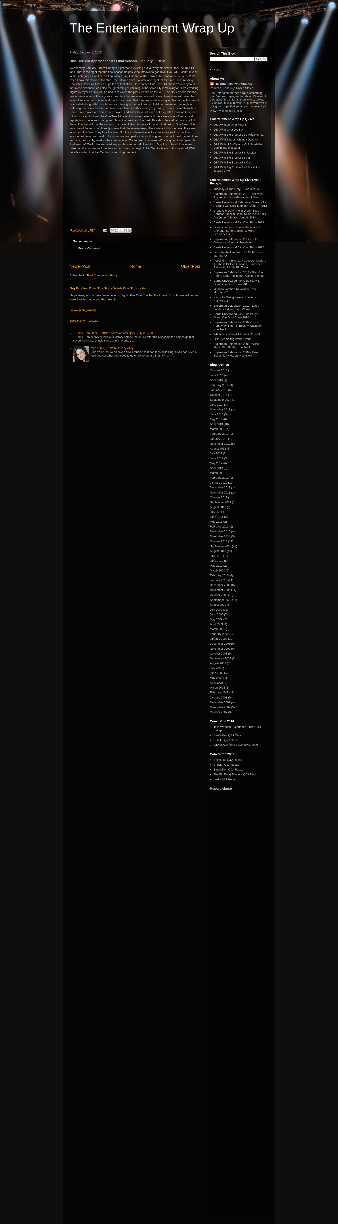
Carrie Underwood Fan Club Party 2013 (239, 222)
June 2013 (216, 414)
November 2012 (220, 443)
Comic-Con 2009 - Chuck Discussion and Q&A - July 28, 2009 (114, 333)
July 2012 (216, 453)
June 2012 (216, 458)
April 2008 (216, 682)
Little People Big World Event (232, 339)
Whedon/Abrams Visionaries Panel (236, 745)
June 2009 (216, 614)
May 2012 (216, 463)
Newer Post (80, 266)
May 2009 (216, 619)
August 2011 (218, 507)
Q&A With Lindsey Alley (229, 129)
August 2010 (218, 551)
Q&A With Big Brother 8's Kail (232, 157)
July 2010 (216, 556)
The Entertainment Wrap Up (152, 28)
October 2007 (218, 712)
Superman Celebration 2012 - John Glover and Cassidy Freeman (236, 240)
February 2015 (219, 385)
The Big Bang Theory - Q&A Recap (236, 774)
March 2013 (217, 429)
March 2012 (217, 472)
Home (135, 266)
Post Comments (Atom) (102, 275)
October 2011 (218, 497)
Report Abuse (221, 788)
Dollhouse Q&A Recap (228, 759)
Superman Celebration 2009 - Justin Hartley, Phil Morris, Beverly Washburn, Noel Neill (238, 326)
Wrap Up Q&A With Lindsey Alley (112, 348)
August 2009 (218, 604)
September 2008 (220, 658)
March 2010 (217, 570)
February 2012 (219, 477)
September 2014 (220, 399)
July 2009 (216, 609)
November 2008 (220, 648)
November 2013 (220, 409)
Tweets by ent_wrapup (84, 320)
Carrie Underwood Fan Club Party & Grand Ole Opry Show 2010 (237, 315)
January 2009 (218, 638)
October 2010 (218, 541)
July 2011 (216, 512)
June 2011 (216, 516)
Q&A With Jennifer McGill (230, 124)
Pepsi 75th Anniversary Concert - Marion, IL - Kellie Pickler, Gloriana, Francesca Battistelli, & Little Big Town (240, 264)
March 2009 (217, 629)
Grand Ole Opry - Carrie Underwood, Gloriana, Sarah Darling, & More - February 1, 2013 (237, 231)
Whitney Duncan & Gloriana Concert (237, 334)
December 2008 (220, 643)
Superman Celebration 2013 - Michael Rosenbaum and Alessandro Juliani (238, 195)
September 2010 (220, 546)
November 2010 (220, 536)
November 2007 (220, 707)
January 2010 (218, 580)
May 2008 (216, 677)
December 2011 (220, 487)
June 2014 (216, 404)
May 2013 (216, 419)
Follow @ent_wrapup (83, 310)
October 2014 (218, 395)
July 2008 (216, 668)
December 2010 (220, 531)
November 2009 (220, 590)
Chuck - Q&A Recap (226, 740)
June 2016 (216, 375)
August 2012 (218, 448)
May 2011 (216, 521)
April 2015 (216, 380)
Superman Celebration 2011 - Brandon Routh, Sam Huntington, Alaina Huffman (239, 274)
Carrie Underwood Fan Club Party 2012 (239, 247)
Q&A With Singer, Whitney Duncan (236, 139)
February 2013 (219, 433)
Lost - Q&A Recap (225, 779)
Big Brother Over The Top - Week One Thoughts (108, 288)
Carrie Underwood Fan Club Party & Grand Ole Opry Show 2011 (237, 282)
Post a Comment (89, 248)
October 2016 (218, 370)
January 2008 (218, 697)
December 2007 (220, 702)
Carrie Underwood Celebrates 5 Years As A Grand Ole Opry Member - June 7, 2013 (240, 204)
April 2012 (216, 468)
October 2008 (218, 653)
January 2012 (218, 482)
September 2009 (220, 600)
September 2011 (220, 502)
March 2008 (217, 687)
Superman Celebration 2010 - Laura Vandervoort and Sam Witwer (236, 307)
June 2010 (216, 560)
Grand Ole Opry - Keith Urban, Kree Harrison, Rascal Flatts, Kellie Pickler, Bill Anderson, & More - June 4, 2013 (240, 214)
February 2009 (219, 634)
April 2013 (216, 424)
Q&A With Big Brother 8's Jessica (235, 152)
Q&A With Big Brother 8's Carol (233, 162)
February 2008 (219, 692)
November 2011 (220, 492)
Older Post (190, 266)
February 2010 (219, 575)
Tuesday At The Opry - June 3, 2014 (237, 189)
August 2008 (218, 663)
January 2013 (218, 438)
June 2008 (216, 673)
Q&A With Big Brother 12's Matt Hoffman (239, 134)
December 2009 (220, 585)
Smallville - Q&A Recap (228, 735)
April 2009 (216, 624)
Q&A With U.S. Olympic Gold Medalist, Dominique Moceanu (238, 146)
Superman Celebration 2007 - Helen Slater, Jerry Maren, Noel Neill (237, 354)
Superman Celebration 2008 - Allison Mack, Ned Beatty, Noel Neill (237, 345)
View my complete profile (226, 110)
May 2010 (216, 565)
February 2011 (219, 526)
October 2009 (218, 595)
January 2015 (218, 390)
